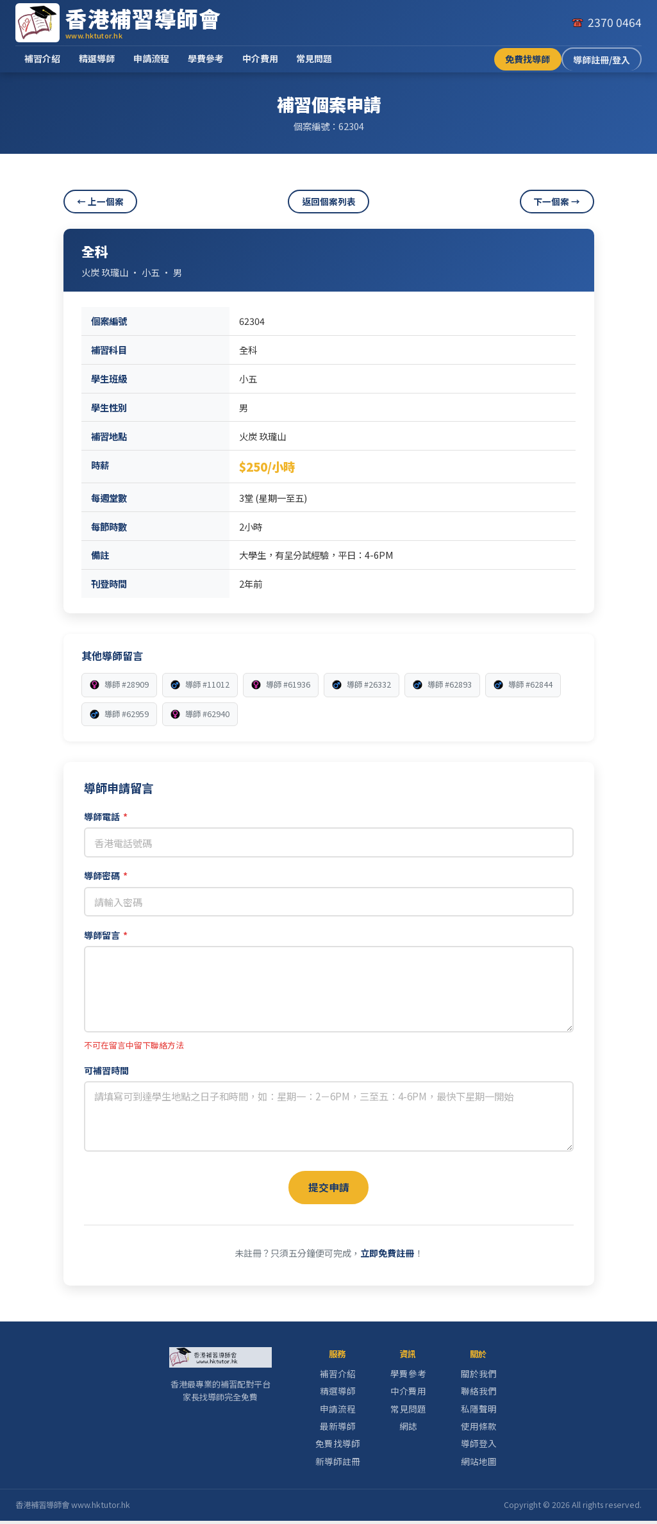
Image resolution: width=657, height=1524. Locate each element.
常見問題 (314, 58)
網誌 (408, 1429)
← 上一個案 (100, 201)
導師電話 (106, 816)
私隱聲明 (479, 1411)
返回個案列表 (329, 201)
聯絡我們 (479, 1393)
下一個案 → (556, 201)
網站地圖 (479, 1463)
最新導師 (338, 1429)
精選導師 (97, 58)
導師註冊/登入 (601, 59)
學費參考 (206, 58)
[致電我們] (606, 22)
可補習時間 (106, 1070)
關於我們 (479, 1376)
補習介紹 (42, 58)
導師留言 (106, 935)
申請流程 (151, 58)
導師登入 (479, 1446)
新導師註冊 (337, 1463)
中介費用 (260, 58)
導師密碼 (106, 875)
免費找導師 (527, 59)
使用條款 (479, 1429)
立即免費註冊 (387, 1255)
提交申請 (329, 1188)
